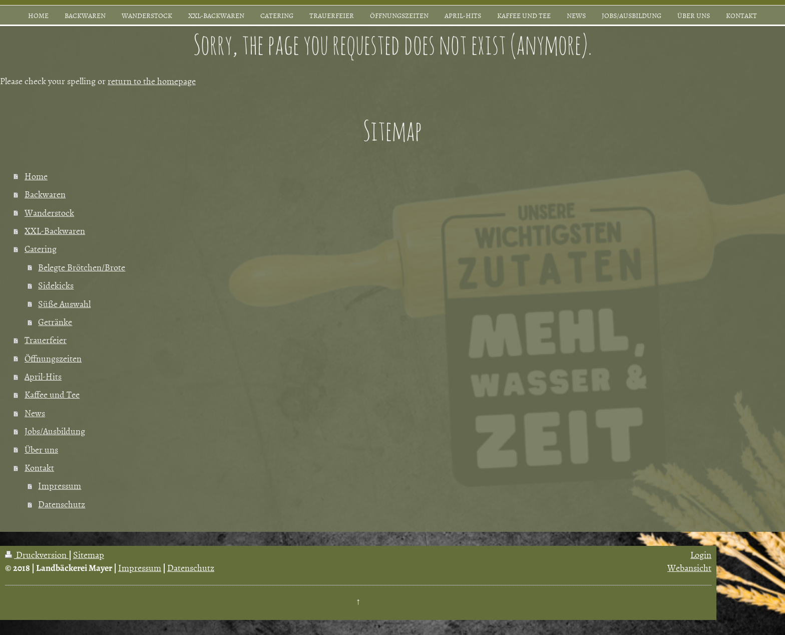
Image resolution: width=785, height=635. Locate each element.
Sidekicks (56, 285)
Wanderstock (49, 212)
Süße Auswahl (64, 303)
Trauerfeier (46, 340)
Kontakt (39, 467)
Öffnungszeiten (53, 358)
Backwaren (45, 194)
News (35, 413)
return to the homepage (152, 81)
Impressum (59, 485)
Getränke (55, 322)
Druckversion (37, 554)
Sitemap (88, 554)
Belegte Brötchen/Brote (81, 267)
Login (700, 554)
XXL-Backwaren (55, 230)
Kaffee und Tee (52, 394)
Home (36, 176)
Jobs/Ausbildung (55, 431)
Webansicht (689, 567)
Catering (41, 248)
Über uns (41, 449)
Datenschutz (61, 504)
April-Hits (43, 376)
